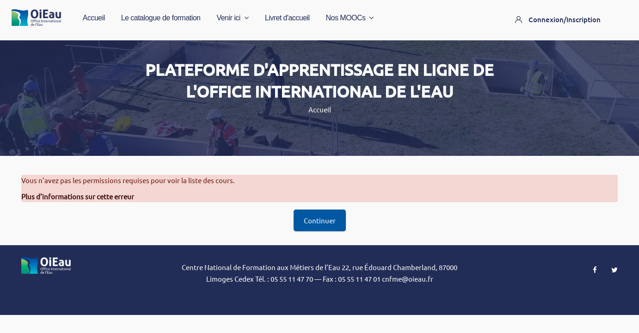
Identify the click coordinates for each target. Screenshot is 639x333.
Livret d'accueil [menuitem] (287, 18)
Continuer (320, 220)
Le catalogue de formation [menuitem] (161, 18)
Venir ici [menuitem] (232, 18)
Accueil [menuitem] (94, 18)
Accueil (319, 109)
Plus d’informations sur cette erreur (77, 196)
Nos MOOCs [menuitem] (350, 18)
